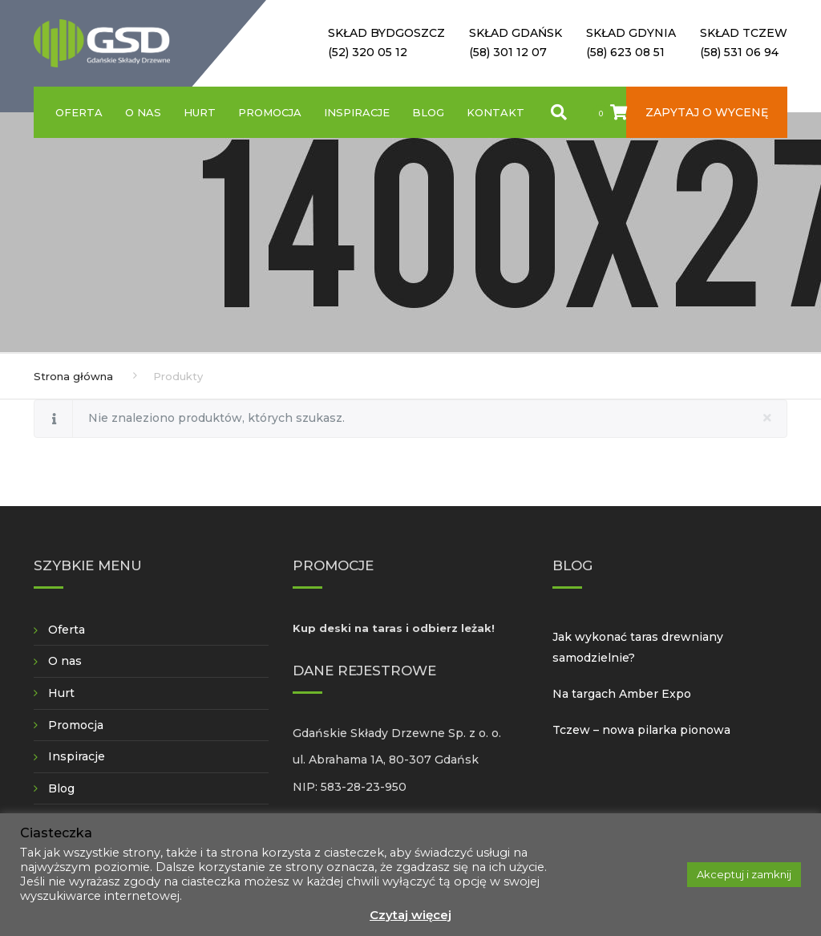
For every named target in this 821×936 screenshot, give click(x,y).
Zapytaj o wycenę (706, 112)
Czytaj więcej (410, 914)
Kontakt (495, 112)
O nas (143, 112)
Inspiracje (357, 112)
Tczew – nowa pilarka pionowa (641, 730)
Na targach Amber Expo (621, 694)
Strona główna (73, 376)
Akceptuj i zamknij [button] (744, 874)
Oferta (79, 112)
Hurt (200, 112)
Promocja (269, 112)
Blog (428, 112)
